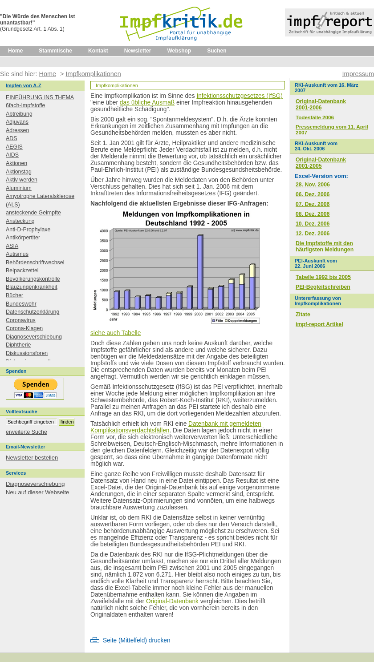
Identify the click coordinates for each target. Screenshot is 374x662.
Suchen (216, 51)
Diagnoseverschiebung (34, 337)
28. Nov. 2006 (313, 185)
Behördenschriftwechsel (35, 262)
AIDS (12, 155)
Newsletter (137, 51)
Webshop (179, 51)
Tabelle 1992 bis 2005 (323, 277)
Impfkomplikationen (93, 73)
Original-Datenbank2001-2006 (321, 104)
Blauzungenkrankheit (31, 287)
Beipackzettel (22, 270)
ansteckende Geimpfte (33, 213)
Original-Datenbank (172, 601)
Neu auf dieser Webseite (37, 492)
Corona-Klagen (24, 328)
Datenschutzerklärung (32, 312)
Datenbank (204, 423)
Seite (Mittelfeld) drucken (137, 640)
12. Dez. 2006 (312, 233)
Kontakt (98, 51)
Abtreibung (19, 114)
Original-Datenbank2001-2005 (321, 163)
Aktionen (16, 163)
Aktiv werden (21, 180)
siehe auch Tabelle (115, 333)
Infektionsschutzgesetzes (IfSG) (239, 96)
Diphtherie (18, 345)
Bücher (14, 295)
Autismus (17, 254)
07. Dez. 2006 (312, 204)
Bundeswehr (21, 304)
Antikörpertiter (23, 237)
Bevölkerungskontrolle (33, 279)
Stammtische (55, 51)
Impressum (358, 73)
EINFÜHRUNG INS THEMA (40, 97)
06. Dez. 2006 (312, 194)
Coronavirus (21, 320)
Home (15, 51)
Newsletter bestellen (32, 457)
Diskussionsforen (27, 353)
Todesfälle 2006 (315, 117)
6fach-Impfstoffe (25, 105)
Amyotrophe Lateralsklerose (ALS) (40, 200)
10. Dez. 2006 (312, 224)
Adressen (17, 130)
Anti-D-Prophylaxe (28, 229)
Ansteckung (20, 221)
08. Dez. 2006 (312, 214)
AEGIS (14, 147)
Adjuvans (17, 122)
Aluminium (19, 188)
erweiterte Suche (26, 432)
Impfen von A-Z (23, 85)
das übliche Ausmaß (147, 102)
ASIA (12, 246)
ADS (11, 138)
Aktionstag (19, 172)
